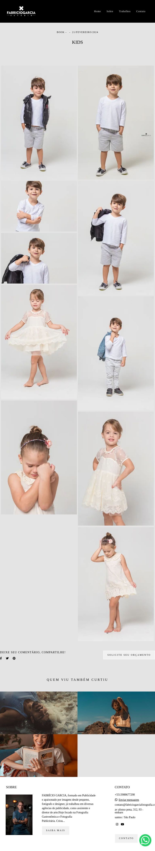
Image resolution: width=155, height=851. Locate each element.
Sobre (110, 11)
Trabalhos (125, 11)
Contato (141, 11)
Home (97, 11)
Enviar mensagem (129, 800)
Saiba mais (55, 830)
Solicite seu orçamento (129, 655)
